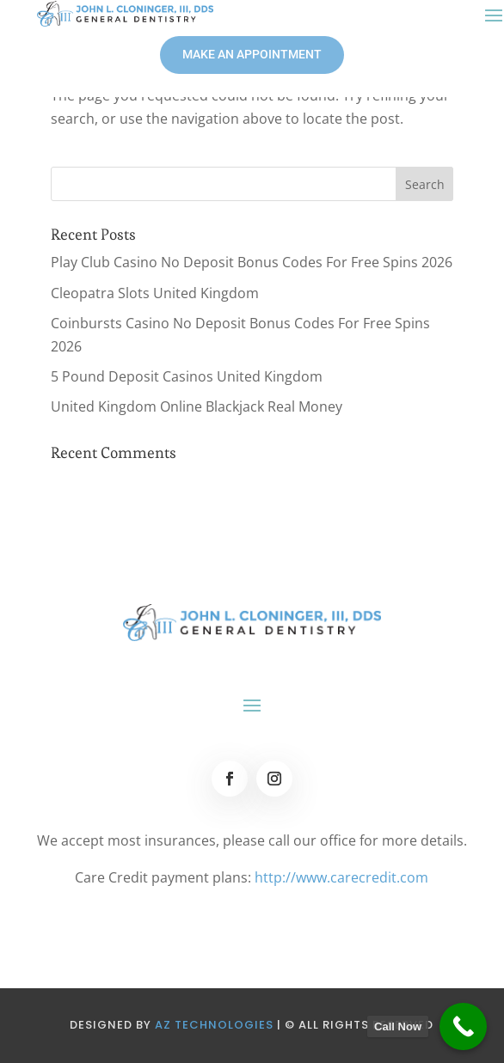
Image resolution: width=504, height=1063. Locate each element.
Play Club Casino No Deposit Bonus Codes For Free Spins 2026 (251, 262)
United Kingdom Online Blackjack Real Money (196, 406)
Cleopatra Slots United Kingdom (155, 293)
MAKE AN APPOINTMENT (252, 54)
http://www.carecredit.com (341, 877)
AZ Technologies (214, 1025)
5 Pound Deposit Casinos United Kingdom (187, 376)
